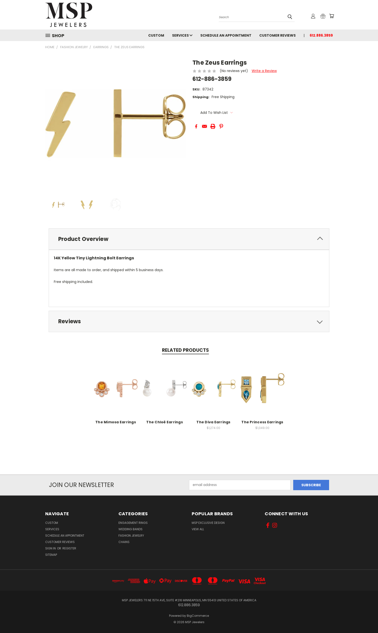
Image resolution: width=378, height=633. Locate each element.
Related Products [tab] (185, 350)
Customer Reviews (277, 35)
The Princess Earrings (262, 422)
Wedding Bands (130, 529)
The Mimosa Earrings (115, 422)
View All (198, 529)
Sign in (51, 548)
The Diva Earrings (213, 422)
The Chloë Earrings (164, 422)
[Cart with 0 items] (331, 16)
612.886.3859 (321, 35)
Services (182, 35)
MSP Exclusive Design (208, 523)
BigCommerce (198, 616)
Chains (124, 542)
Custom (156, 35)
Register (69, 548)
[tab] (189, 239)
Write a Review (264, 70)
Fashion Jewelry (131, 535)
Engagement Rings (133, 523)
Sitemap (51, 555)
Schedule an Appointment (225, 35)
